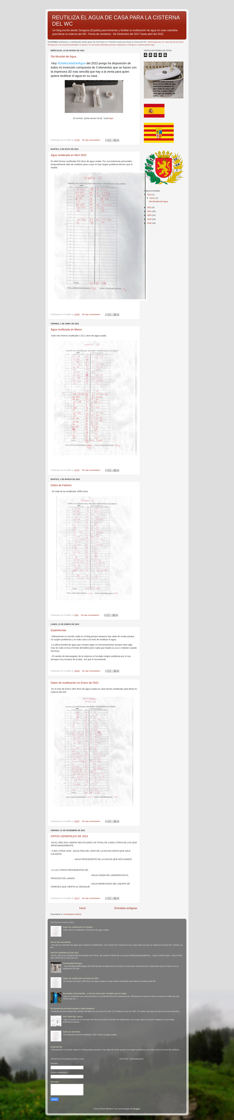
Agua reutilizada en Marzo (66, 329)
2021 (149, 211)
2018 (149, 223)
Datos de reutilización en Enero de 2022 (74, 682)
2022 (149, 207)
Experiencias (58, 630)
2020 (149, 215)
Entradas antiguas (125, 908)
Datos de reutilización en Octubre (78, 927)
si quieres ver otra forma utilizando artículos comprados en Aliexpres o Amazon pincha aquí (117, 45)
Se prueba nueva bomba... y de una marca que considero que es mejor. (95, 993)
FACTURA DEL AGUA (73, 1017)
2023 (149, 194)
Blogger (136, 1109)
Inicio (82, 908)
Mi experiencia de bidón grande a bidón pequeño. (73, 1008)
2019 (149, 219)
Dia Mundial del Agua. (64, 56)
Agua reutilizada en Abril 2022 (68, 155)
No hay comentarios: (91, 140)
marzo (152, 198)
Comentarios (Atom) (72, 914)
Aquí (111, 118)
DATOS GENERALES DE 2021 (69, 836)
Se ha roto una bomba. (61, 942)
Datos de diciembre (71, 1032)
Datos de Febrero (61, 485)
